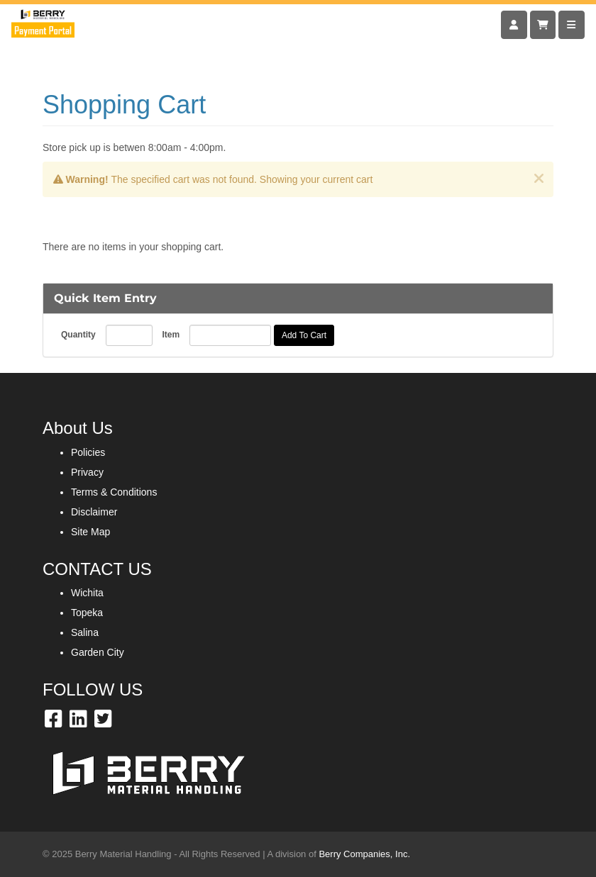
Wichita (87, 592)
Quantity (78, 335)
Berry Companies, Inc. (364, 854)
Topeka (87, 612)
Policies (88, 452)
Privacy (87, 472)
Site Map (90, 531)
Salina (85, 632)
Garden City (97, 652)
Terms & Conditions (114, 492)
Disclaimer (94, 512)
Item (171, 335)
